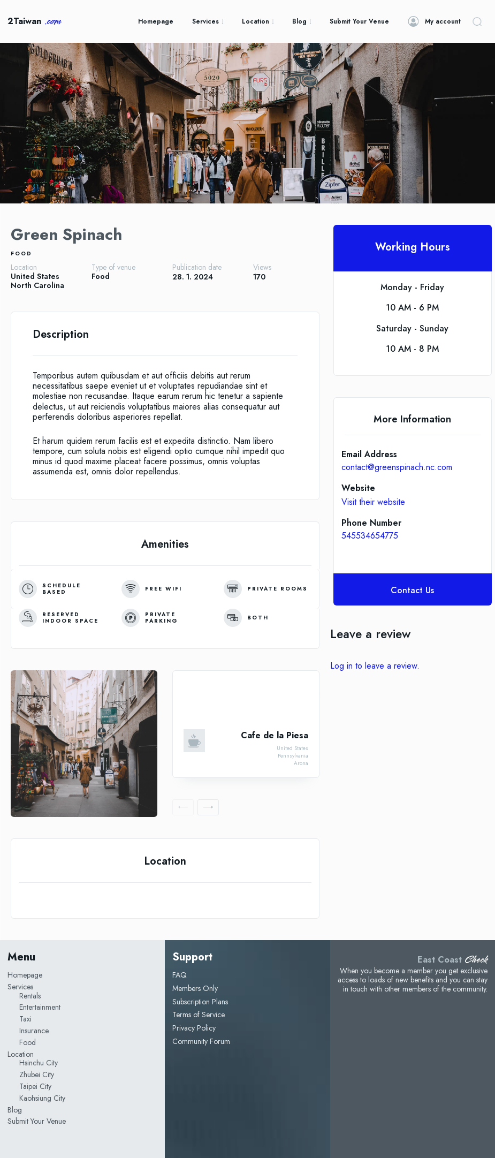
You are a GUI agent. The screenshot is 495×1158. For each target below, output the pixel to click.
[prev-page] (183, 807)
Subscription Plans (200, 1001)
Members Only (195, 988)
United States (35, 276)
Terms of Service (198, 1014)
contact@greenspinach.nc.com (396, 467)
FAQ (179, 975)
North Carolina (37, 285)
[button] (477, 21)
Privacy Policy (194, 1028)
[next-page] (208, 807)
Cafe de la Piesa (274, 735)
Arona (301, 763)
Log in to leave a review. (375, 666)
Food (21, 253)
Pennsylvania (293, 756)
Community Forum (201, 1041)
